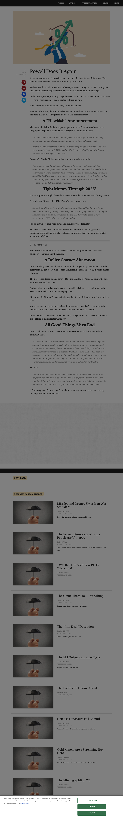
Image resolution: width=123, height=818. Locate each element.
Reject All (92, 808)
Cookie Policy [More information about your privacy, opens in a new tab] (24, 805)
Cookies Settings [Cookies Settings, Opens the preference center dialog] (91, 802)
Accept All (91, 814)
